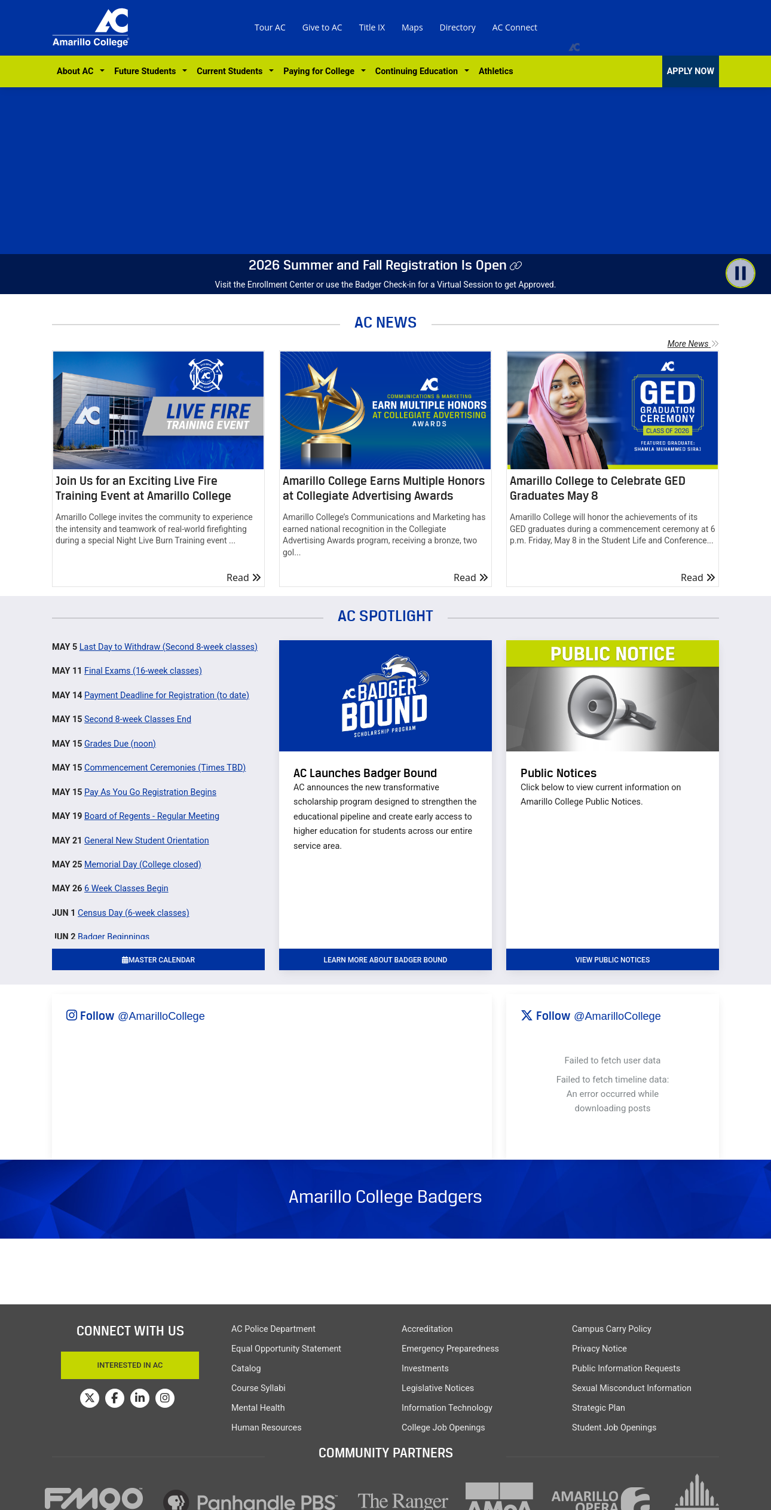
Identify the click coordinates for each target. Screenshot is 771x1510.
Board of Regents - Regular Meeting (151, 816)
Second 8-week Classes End (137, 719)
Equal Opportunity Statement (286, 1349)
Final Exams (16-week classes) (143, 671)
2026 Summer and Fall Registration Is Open (378, 265)
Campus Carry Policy (611, 1329)
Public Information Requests (626, 1369)
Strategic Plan (598, 1408)
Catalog (246, 1369)
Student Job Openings (614, 1428)
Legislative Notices (438, 1388)
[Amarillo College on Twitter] (89, 1398)
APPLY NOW (690, 71)
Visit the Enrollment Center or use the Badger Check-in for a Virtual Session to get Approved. (385, 284)
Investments (425, 1369)
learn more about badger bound (386, 960)
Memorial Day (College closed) (142, 865)
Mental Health (258, 1408)
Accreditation (427, 1329)
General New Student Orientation (146, 841)
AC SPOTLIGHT (385, 615)
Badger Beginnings (113, 937)
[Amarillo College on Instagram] (165, 1398)
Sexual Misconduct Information (632, 1388)
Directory (458, 27)
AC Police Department (273, 1329)
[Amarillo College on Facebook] (114, 1398)
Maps (412, 27)
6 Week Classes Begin (126, 889)
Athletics (496, 71)
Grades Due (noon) (120, 744)
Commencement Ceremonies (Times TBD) (165, 768)
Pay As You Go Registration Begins (150, 792)
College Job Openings (443, 1428)
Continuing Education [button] (418, 71)
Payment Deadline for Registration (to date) (166, 695)
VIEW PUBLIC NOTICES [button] (613, 960)
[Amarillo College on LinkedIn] (139, 1398)
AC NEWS (385, 322)
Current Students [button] (232, 71)
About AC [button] (77, 71)
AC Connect (514, 27)
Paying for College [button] (321, 71)
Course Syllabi (258, 1388)
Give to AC (322, 27)
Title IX (372, 27)
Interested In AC (130, 1365)
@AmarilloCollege (161, 1016)
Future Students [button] (147, 71)
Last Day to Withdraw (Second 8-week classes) (168, 647)
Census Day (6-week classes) (133, 913)
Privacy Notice (599, 1349)
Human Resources (266, 1428)
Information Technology (447, 1408)
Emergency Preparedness (450, 1349)
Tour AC (270, 27)
